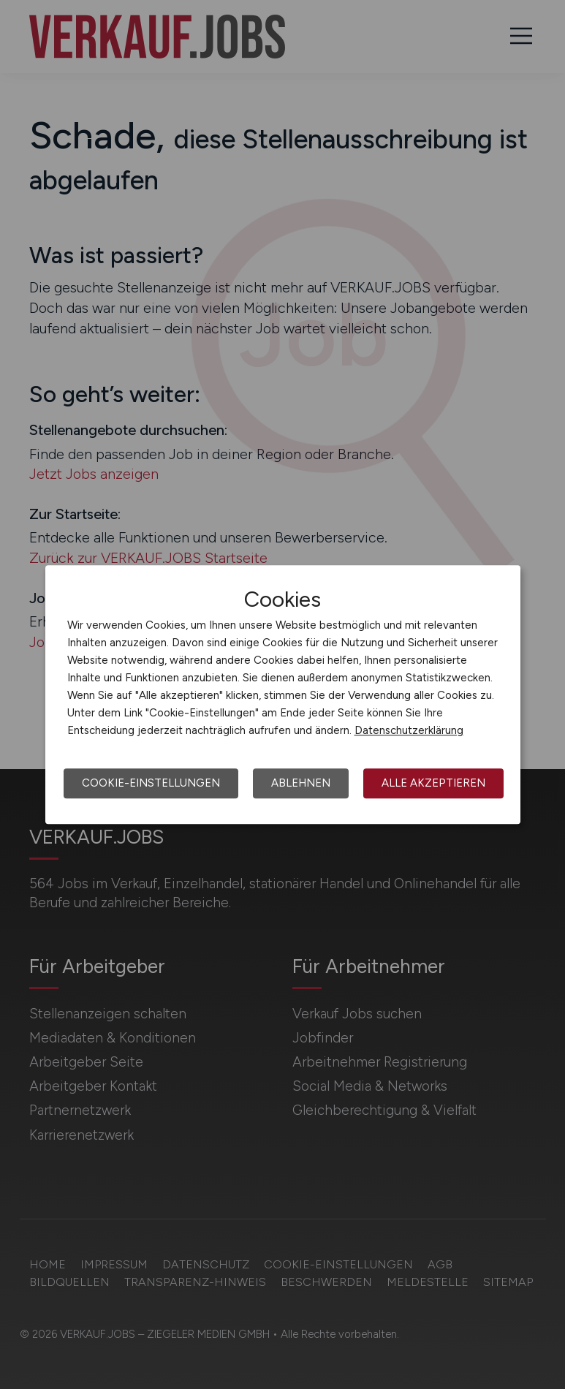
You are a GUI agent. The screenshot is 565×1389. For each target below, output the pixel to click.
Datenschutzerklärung (408, 730)
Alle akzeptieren (433, 783)
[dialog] (282, 694)
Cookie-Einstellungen (151, 783)
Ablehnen (300, 783)
